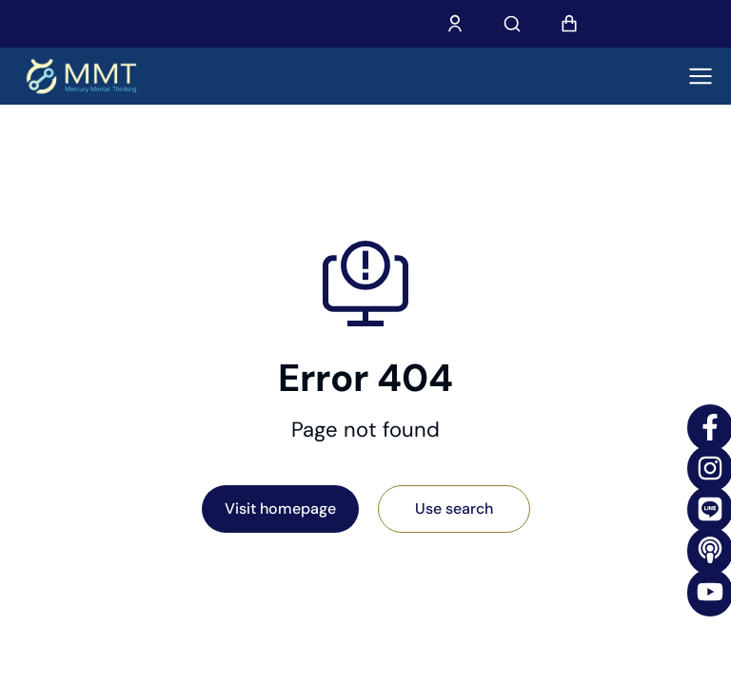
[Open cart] (569, 23)
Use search (454, 509)
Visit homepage (280, 509)
